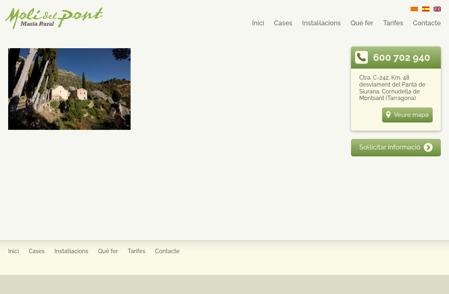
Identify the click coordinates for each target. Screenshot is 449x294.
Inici (258, 23)
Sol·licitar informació (396, 147)
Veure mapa (407, 114)
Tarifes (393, 23)
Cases (283, 23)
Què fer (362, 23)
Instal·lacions (321, 23)
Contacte (427, 23)
